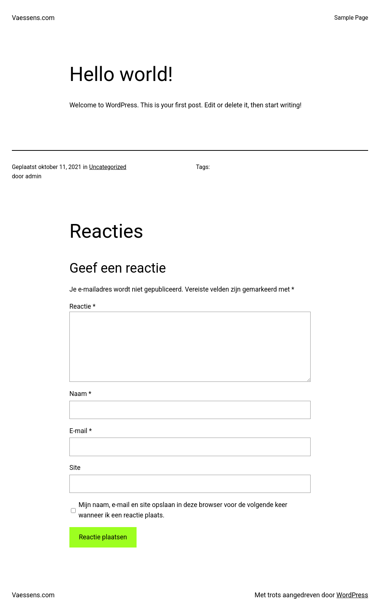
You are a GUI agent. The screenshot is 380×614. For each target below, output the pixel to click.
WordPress (352, 595)
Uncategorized (107, 167)
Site (75, 467)
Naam (80, 393)
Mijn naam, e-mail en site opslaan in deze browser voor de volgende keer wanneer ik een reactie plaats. (182, 510)
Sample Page (351, 17)
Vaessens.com (33, 18)
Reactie (82, 306)
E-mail (80, 431)
